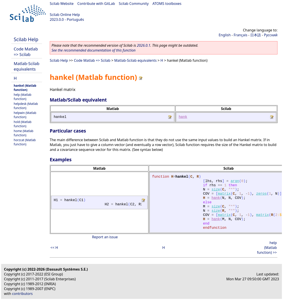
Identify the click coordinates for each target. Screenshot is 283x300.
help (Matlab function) (22, 96)
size (216, 190)
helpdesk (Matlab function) (26, 106)
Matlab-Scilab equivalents (26, 66)
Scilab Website (62, 3)
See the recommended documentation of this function (94, 50)
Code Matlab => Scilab (26, 51)
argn (235, 181)
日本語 (255, 35)
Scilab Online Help (65, 14)
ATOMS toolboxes (167, 3)
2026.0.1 (143, 45)
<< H (54, 247)
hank (183, 117)
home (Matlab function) (23, 133)
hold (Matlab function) (22, 124)
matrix (224, 194)
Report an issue (105, 237)
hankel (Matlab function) (25, 87)
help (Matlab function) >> (267, 247)
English (225, 35)
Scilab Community (134, 3)
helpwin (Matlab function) (25, 115)
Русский (270, 35)
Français (240, 35)
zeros (261, 194)
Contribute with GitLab (96, 3)
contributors (22, 293)
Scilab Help (26, 39)
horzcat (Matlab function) (25, 142)
